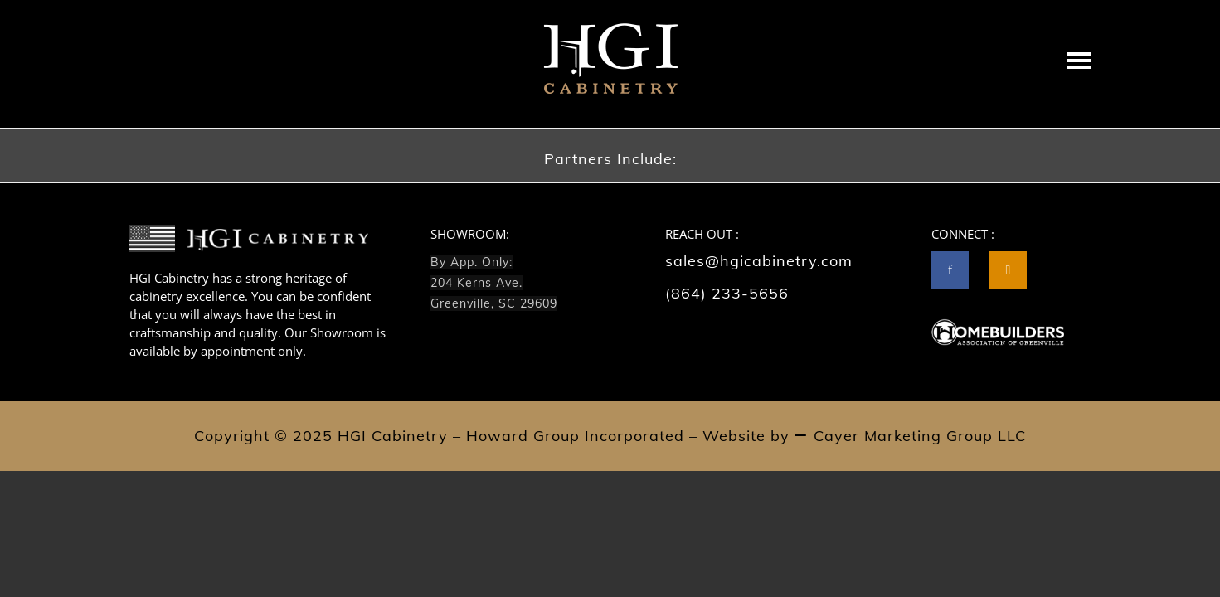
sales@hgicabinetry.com (759, 260)
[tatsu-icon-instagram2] (1008, 270)
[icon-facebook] (954, 270)
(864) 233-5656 (727, 293)
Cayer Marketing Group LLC (920, 435)
